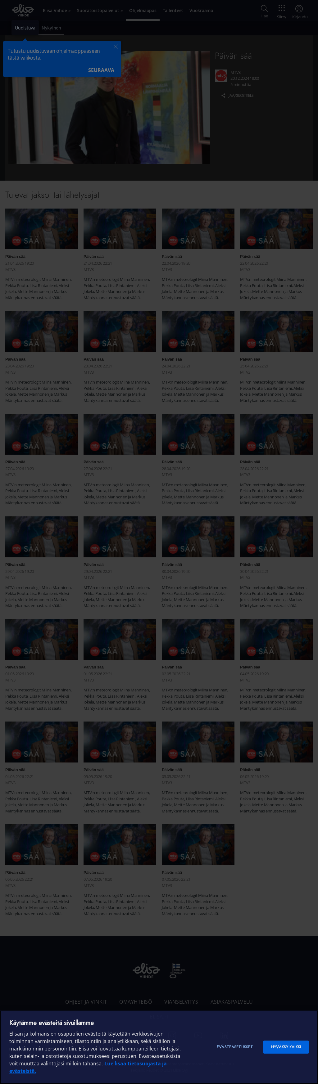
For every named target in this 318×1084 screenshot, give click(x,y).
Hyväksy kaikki (286, 1047)
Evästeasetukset (235, 1047)
